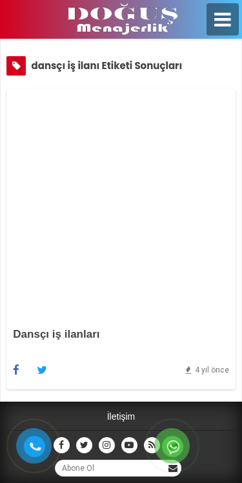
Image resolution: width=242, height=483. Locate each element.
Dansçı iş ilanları (56, 334)
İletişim (121, 416)
